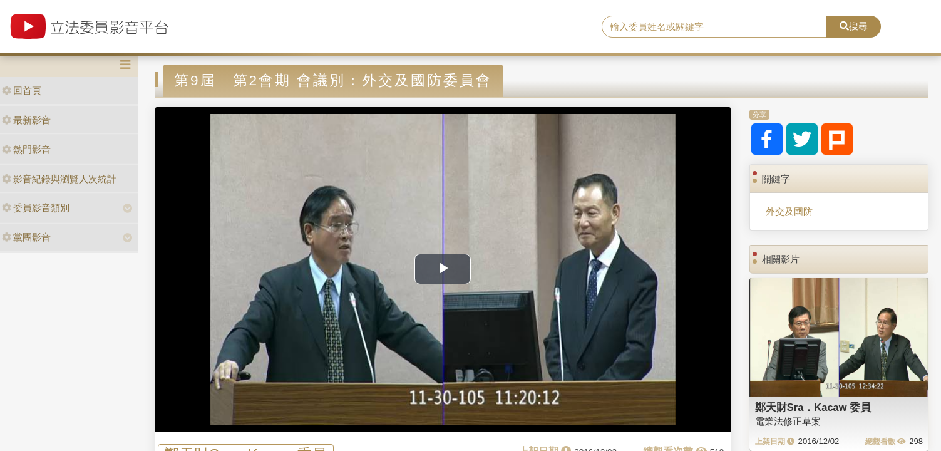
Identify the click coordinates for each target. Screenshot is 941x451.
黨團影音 (26, 237)
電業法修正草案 (788, 421)
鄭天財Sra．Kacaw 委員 (813, 407)
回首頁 (21, 90)
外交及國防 (789, 211)
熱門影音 (26, 149)
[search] (714, 27)
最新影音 (26, 120)
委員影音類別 (35, 207)
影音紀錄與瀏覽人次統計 (59, 179)
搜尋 (854, 26)
